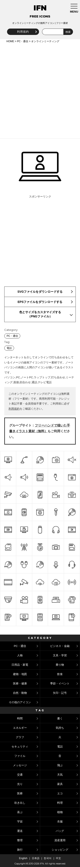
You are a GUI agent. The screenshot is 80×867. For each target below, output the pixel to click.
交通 (20, 774)
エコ (60, 793)
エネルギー (20, 727)
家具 (60, 784)
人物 (20, 655)
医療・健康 (20, 683)
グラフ (20, 737)
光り (20, 784)
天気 (60, 774)
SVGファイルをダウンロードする (40, 291)
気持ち (60, 727)
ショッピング (60, 849)
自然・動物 (20, 692)
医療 (20, 793)
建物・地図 (20, 674)
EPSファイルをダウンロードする (39, 302)
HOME (10, 41)
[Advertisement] (40, 90)
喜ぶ (20, 812)
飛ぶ (60, 765)
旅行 (20, 849)
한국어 (47, 858)
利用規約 (23, 31)
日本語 (35, 858)
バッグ (60, 830)
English (23, 858)
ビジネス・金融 (60, 646)
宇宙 (20, 821)
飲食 (60, 674)
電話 (9, 348)
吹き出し (19, 802)
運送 (20, 830)
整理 (20, 840)
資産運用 (59, 840)
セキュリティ (20, 746)
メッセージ (20, 765)
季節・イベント (60, 683)
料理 (60, 802)
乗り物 (60, 664)
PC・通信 (22, 41)
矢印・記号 (60, 692)
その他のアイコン (20, 702)
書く (60, 718)
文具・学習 (60, 655)
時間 (20, 718)
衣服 (60, 821)
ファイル (19, 756)
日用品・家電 (20, 664)
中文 (58, 858)
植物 (60, 812)
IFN (40, 7)
